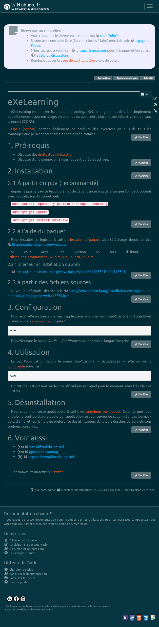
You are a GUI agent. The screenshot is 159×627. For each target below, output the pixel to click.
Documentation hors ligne (24, 549)
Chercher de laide (18, 569)
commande (40, 321)
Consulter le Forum (19, 578)
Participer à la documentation (26, 544)
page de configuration (77, 60)
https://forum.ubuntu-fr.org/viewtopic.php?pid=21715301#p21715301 (70, 271)
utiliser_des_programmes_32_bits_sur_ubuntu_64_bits (50, 256)
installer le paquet (85, 239)
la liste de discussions (52, 55)
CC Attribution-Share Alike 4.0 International (28, 609)
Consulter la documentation (25, 574)
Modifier (143, 137)
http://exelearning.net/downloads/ (39, 244)
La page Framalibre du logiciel (51, 456)
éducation (147, 78)
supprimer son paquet (103, 411)
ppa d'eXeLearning (43, 451)
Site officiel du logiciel (46, 446)
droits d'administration (56, 154)
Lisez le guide (16, 582)
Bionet (57, 471)
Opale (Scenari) (24, 128)
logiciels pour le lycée (125, 78)
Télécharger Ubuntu (20, 553)
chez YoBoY (109, 35)
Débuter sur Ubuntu (20, 540)
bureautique (102, 78)
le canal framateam (91, 50)
